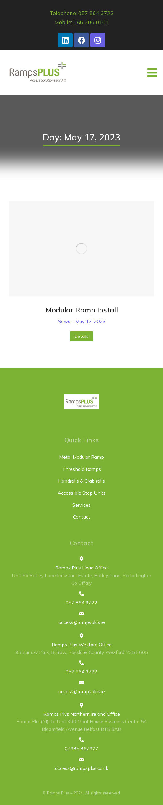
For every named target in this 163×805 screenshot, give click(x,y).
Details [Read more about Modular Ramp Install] (81, 336)
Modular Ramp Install (81, 309)
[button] (152, 73)
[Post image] (81, 248)
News (64, 321)
